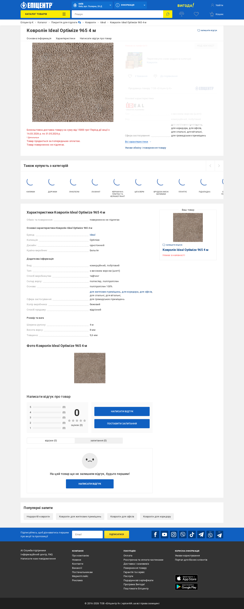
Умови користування (187, 555)
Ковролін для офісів (122, 516)
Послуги (128, 576)
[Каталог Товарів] (45, 14)
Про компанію (80, 555)
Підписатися (116, 534)
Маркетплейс (80, 576)
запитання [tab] (97, 440)
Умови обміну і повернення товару (145, 147)
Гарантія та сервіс (134, 572)
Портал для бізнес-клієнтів (191, 559)
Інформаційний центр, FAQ (37, 554)
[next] (219, 165)
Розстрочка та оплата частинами (143, 559)
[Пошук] (167, 14)
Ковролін (152, 62)
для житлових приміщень (105, 291)
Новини (76, 559)
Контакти (77, 563)
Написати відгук (122, 411)
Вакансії (77, 568)
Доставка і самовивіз (136, 563)
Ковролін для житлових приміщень (80, 516)
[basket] (216, 14)
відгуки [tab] (49, 440)
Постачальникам (82, 572)
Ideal (92, 234)
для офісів (146, 291)
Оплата (128, 555)
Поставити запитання (122, 423)
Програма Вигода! (134, 584)
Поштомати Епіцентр (136, 588)
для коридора (130, 291)
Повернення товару (135, 568)
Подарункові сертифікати (139, 580)
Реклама (77, 580)
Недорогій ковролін (38, 516)
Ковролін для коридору (157, 516)
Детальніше (33, 137)
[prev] (210, 165)
